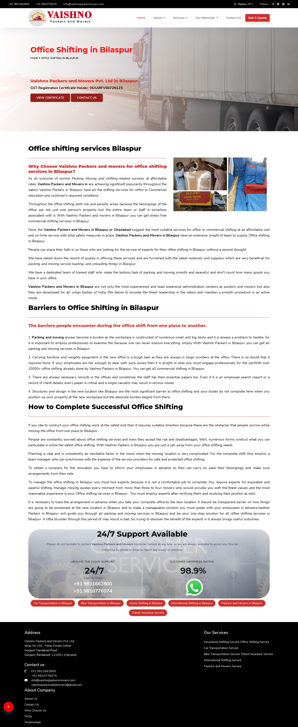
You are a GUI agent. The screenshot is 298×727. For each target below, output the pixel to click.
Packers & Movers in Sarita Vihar (108, 700)
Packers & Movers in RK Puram (231, 714)
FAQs (195, 659)
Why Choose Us (202, 653)
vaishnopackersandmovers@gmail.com (56, 685)
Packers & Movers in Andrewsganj (48, 709)
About (158, 18)
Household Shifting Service (141, 642)
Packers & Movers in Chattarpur (231, 700)
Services (179, 18)
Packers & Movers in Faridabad (169, 696)
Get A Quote (257, 18)
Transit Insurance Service (148, 613)
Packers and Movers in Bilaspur (241, 603)
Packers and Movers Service (142, 672)
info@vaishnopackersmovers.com (83, 4)
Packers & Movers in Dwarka (44, 700)
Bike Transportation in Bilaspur (101, 603)
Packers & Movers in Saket (105, 709)
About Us (197, 641)
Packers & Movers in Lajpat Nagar (48, 714)
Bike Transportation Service (141, 654)
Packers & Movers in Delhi (43, 696)
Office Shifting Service (174, 642)
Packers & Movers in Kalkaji (167, 700)
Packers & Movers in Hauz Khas (169, 705)
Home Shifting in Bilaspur (145, 603)
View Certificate (50, 98)
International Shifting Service (142, 666)
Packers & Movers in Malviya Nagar (234, 696)
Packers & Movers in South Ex (230, 705)
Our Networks (205, 18)
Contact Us (233, 18)
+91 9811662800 (18, 4)
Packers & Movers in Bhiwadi (168, 714)
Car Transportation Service (140, 648)
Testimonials (199, 665)
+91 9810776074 (46, 4)
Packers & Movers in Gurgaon (230, 709)
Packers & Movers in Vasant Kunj (108, 696)
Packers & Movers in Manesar (106, 705)
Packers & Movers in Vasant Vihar (48, 705)
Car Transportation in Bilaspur (53, 603)
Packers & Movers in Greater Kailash (173, 709)
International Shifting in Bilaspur (191, 603)
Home (141, 18)
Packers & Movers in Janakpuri (107, 714)
